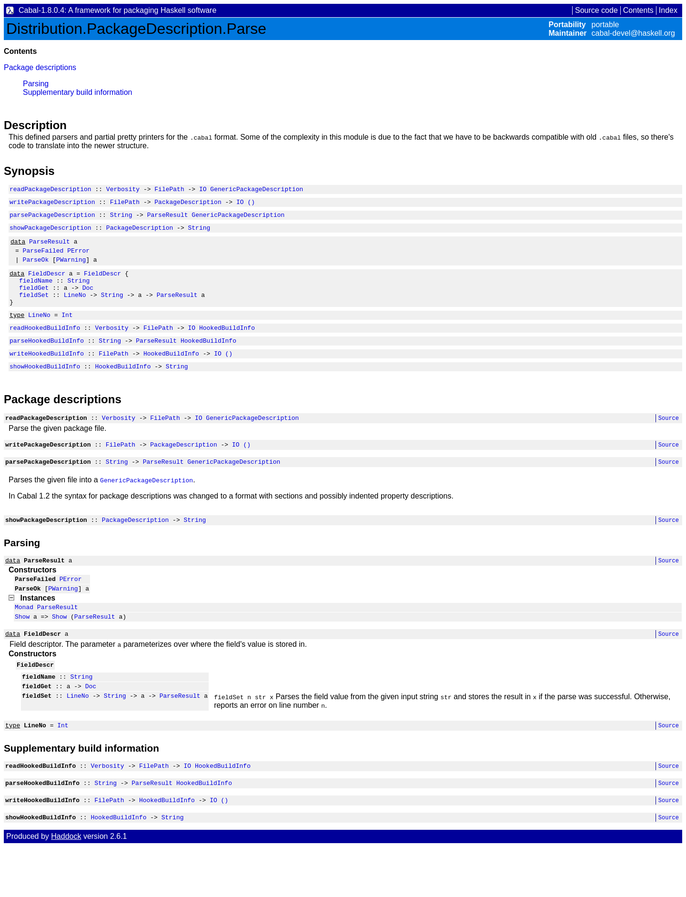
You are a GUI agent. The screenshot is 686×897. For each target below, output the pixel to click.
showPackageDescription (50, 233)
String (121, 218)
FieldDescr (46, 284)
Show (22, 653)
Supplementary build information (77, 92)
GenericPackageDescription (256, 190)
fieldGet (34, 301)
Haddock (66, 886)
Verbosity (123, 190)
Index (668, 10)
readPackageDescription (50, 190)
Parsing (36, 84)
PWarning (71, 269)
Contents (638, 10)
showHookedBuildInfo (45, 390)
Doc (87, 301)
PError (78, 259)
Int (66, 333)
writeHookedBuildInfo (47, 376)
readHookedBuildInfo (45, 347)
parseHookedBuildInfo (47, 361)
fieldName (35, 293)
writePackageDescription (52, 204)
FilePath (169, 190)
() (251, 204)
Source (668, 443)
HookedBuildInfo (227, 347)
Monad (24, 642)
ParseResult (167, 218)
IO (203, 190)
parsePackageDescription (52, 218)
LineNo (75, 310)
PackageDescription (187, 204)
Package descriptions (40, 67)
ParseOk (36, 269)
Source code (596, 10)
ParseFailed (43, 259)
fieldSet (34, 310)
